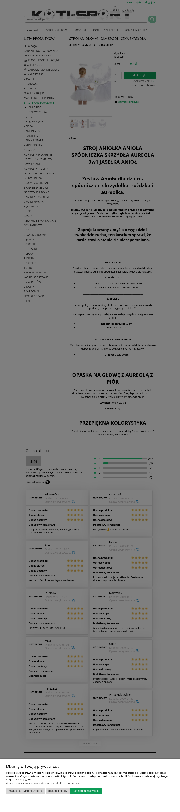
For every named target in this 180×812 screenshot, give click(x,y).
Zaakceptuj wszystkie (86, 790)
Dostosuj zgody (57, 790)
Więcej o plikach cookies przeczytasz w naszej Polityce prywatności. (43, 783)
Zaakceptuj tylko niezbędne (26, 790)
